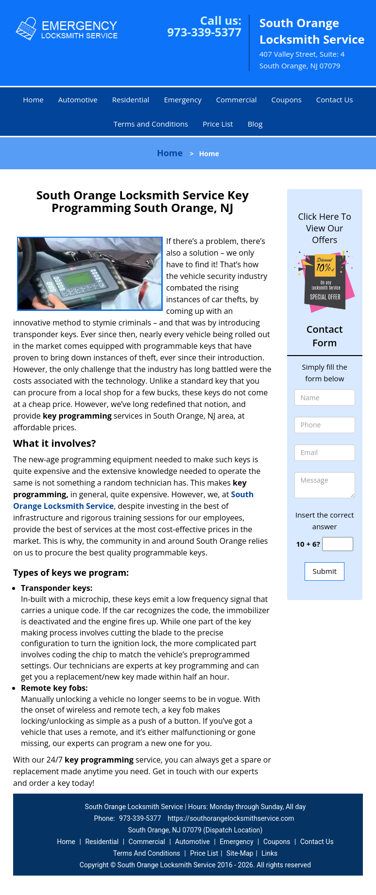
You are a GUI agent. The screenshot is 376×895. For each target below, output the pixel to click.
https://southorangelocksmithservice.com (231, 818)
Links (269, 853)
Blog (255, 124)
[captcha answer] (337, 544)
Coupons (287, 99)
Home (33, 99)
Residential (131, 99)
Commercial (236, 99)
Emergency (182, 99)
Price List (218, 124)
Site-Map (239, 853)
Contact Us (334, 99)
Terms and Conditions (151, 124)
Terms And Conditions (146, 853)
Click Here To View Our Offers (324, 228)
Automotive (78, 99)
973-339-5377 (204, 32)
